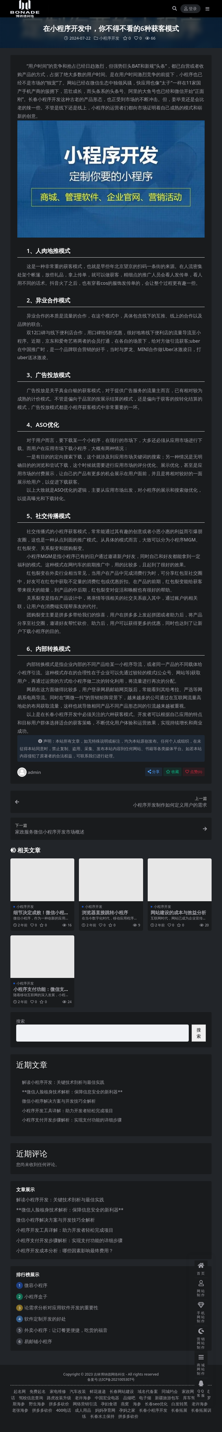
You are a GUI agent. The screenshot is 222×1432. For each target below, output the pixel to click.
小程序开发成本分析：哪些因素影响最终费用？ (64, 1250)
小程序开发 (109, 38)
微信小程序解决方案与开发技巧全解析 (59, 1101)
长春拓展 (179, 1410)
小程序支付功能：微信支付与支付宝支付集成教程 (41, 992)
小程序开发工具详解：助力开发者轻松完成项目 (67, 1110)
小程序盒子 (35, 1296)
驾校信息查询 (31, 1397)
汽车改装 (78, 1391)
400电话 (63, 1410)
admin (29, 772)
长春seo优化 (156, 1404)
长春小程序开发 (153, 1410)
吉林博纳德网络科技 (109, 1374)
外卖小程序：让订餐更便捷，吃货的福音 (66, 1330)
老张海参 (20, 1410)
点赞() (193, 772)
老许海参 (83, 1397)
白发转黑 (179, 1404)
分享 (154, 772)
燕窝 (125, 1404)
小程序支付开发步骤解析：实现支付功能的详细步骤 (72, 1120)
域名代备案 (148, 1391)
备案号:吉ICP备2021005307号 (111, 1379)
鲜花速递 (98, 1391)
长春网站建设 (122, 1391)
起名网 (20, 1391)
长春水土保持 (102, 1416)
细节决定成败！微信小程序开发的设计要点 (41, 915)
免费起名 (37, 1391)
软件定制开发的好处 (45, 1319)
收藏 (172, 772)
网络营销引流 (85, 1404)
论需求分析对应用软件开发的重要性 (61, 1307)
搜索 (20, 1021)
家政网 (188, 1391)
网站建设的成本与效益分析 (178, 912)
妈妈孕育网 (105, 1410)
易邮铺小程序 (38, 1341)
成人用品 (83, 1410)
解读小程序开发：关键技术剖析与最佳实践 (63, 1082)
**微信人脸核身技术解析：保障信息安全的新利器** (72, 1091)
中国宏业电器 (107, 1397)
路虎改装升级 (59, 1397)
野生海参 (37, 1404)
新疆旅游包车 (167, 1397)
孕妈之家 (127, 1410)
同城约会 (170, 1391)
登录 (190, 9)
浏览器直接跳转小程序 (105, 912)
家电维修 (58, 1391)
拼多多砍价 (59, 1404)
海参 (137, 1404)
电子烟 (145, 1397)
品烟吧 (129, 1397)
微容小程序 (35, 1285)
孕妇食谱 (109, 1404)
